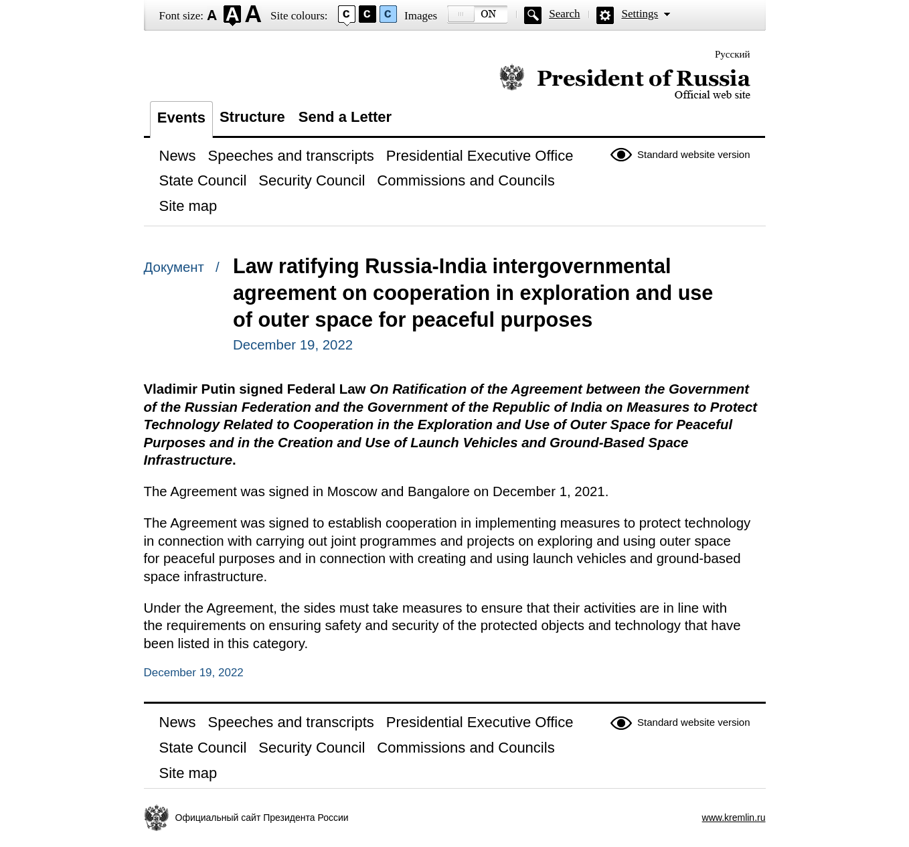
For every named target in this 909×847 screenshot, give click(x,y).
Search (564, 13)
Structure (252, 116)
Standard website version (693, 154)
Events (181, 117)
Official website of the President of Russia (624, 82)
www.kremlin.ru (734, 817)
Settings (639, 13)
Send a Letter (345, 116)
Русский (732, 54)
